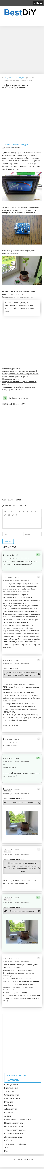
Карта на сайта (16, 1159)
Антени (8, 1115)
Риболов (8, 1101)
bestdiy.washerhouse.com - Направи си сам (20, 374)
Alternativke (10, 1108)
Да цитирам (14, 558)
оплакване (25, 558)
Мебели (8, 1105)
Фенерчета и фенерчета (17, 1119)
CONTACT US (28, 1159)
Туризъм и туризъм (15, 1129)
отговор (6, 558)
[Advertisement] (22, 50)
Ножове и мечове (13, 1122)
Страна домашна (13, 1133)
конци (8, 145)
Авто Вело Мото (12, 1098)
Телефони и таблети (15, 1143)
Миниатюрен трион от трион (15, 376)
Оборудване (11, 1084)
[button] (38, 3)
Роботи (8, 1140)
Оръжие (8, 1112)
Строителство (11, 1094)
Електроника (11, 1087)
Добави (8, 541)
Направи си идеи (20, 145)
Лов (6, 1147)
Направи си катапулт (11, 379)
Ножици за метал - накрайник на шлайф (19, 371)
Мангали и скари (13, 1126)
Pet (6, 1150)
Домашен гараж (13, 1136)
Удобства (9, 1091)
